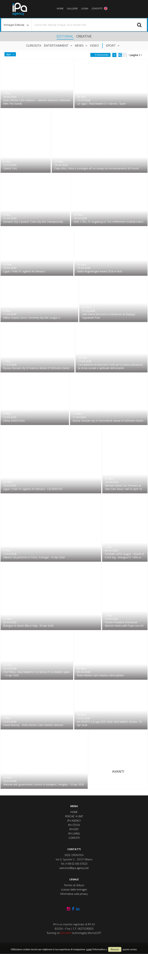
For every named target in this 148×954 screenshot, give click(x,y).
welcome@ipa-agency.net (74, 868)
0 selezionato (102, 60)
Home (62, 8)
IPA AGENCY (74, 820)
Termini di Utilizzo (74, 885)
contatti (95, 8)
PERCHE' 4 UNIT (74, 816)
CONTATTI (74, 838)
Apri (8, 59)
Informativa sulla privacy (74, 894)
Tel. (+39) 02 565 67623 (74, 863)
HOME (74, 812)
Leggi (89, 949)
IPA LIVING (74, 833)
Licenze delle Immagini (74, 889)
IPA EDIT (74, 829)
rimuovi (115, 949)
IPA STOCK (74, 825)
